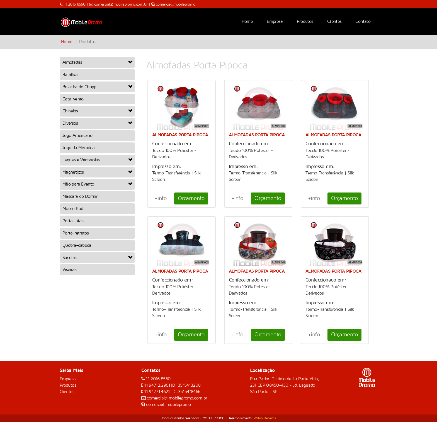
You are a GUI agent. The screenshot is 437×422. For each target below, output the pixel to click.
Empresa (275, 21)
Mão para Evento (97, 184)
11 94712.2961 (157, 385)
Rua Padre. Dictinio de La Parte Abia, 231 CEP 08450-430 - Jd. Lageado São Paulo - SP (284, 385)
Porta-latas (72, 220)
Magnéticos (97, 172)
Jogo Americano (77, 135)
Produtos (305, 21)
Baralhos (70, 74)
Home (247, 21)
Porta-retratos (75, 233)
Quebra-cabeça (76, 245)
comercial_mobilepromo (175, 4)
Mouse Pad (72, 208)
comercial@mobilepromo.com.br (120, 4)
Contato (362, 21)
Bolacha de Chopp (97, 86)
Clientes (334, 21)
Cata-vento (73, 99)
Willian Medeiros (265, 418)
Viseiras (69, 269)
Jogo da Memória (78, 147)
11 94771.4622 (157, 391)
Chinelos (97, 110)
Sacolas (97, 257)
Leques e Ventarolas (97, 159)
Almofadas (97, 62)
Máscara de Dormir (79, 196)
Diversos (97, 123)
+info (160, 198)
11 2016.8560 (75, 4)
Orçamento (191, 198)
